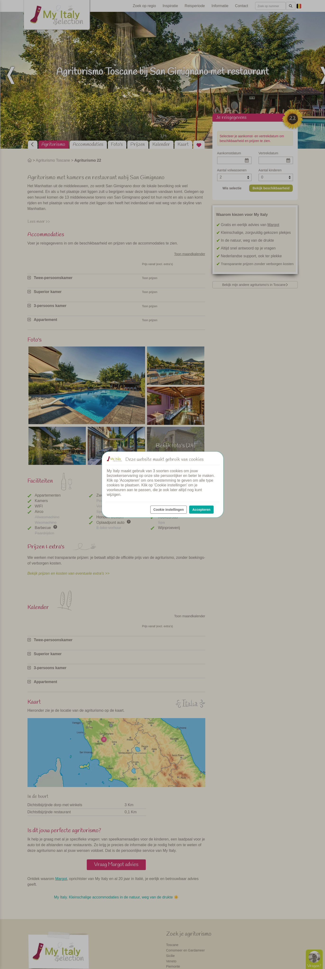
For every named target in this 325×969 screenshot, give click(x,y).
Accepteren (201, 509)
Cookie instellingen (168, 509)
